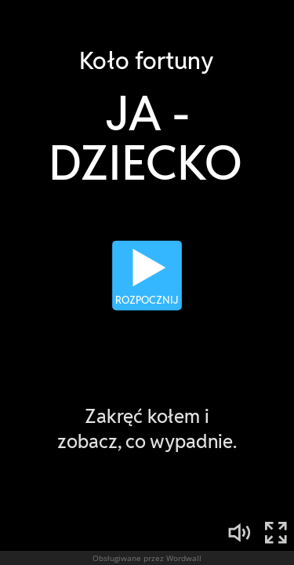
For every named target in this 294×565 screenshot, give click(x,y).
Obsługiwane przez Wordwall (147, 557)
